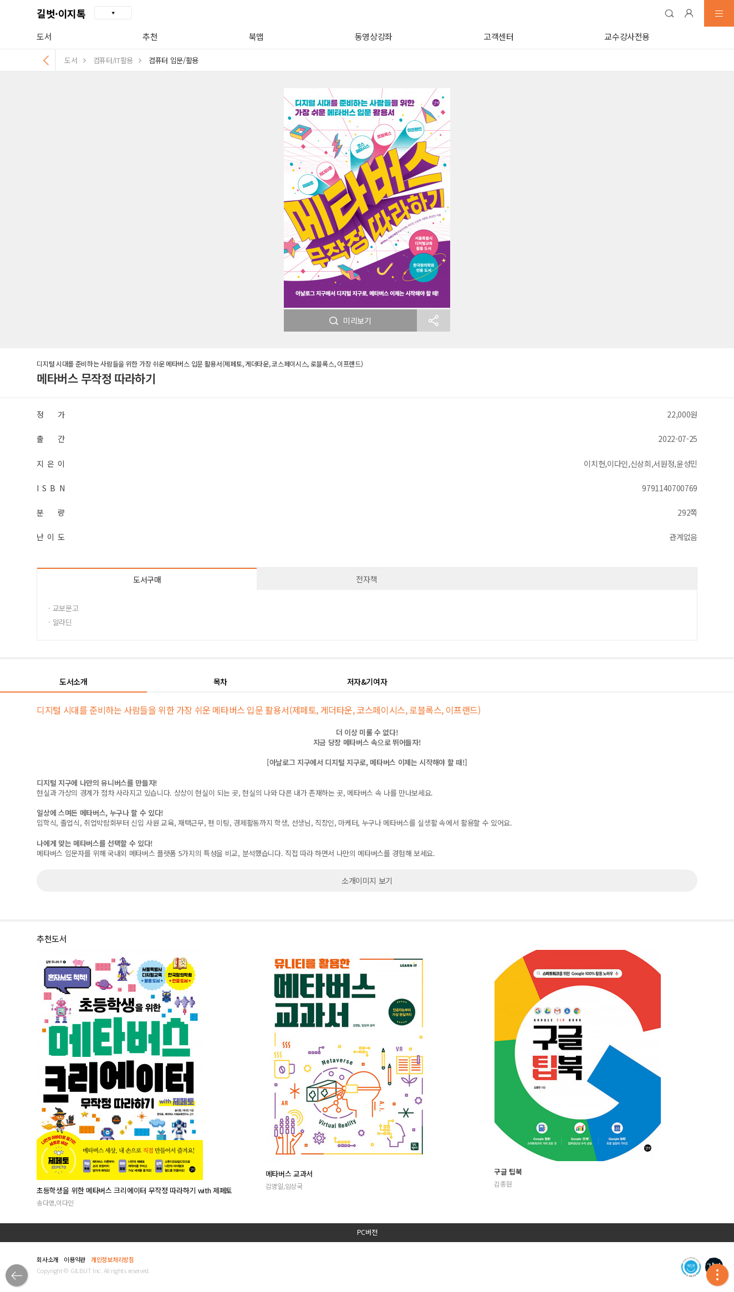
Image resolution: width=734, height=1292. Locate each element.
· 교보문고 (63, 608)
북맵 (256, 36)
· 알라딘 (60, 622)
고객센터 (498, 36)
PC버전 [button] (367, 1232)
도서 (44, 36)
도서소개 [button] (73, 681)
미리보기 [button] (350, 320)
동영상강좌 (374, 36)
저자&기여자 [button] (367, 681)
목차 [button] (220, 681)
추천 (149, 36)
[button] (669, 13)
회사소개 (47, 1259)
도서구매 (147, 579)
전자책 (366, 578)
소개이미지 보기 (367, 880)
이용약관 (74, 1259)
